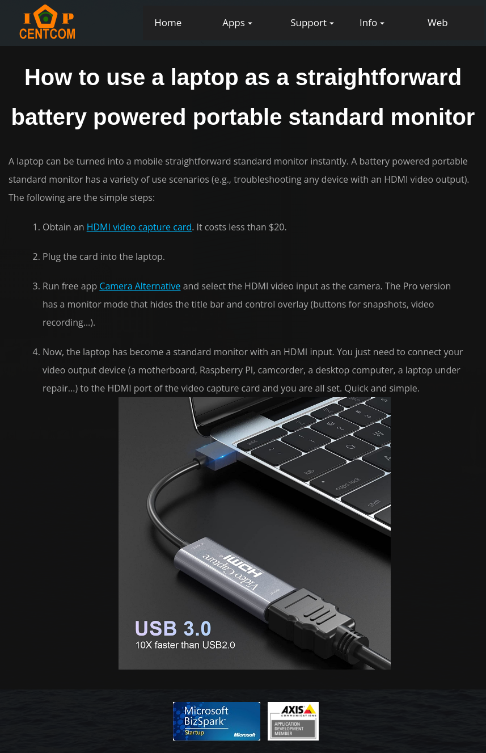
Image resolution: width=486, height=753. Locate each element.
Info (368, 22)
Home (167, 22)
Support (308, 22)
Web (438, 22)
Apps (233, 22)
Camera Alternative (139, 286)
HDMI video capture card (139, 227)
